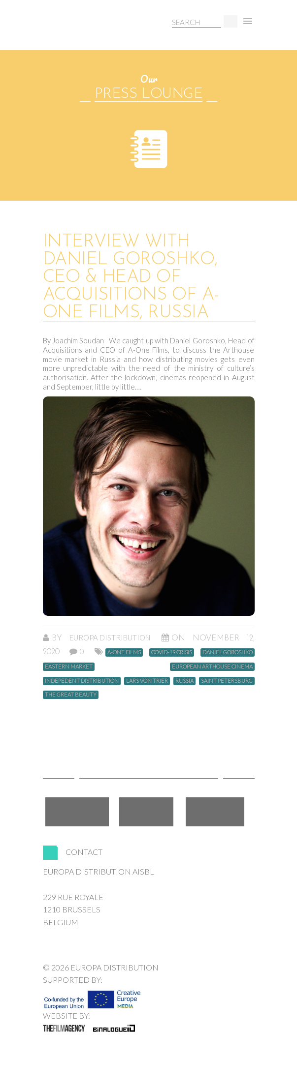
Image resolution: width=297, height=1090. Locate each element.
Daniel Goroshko (227, 652)
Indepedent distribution (82, 680)
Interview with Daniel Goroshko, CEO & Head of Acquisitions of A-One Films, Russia (131, 277)
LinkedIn (215, 811)
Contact (84, 851)
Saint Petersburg (227, 680)
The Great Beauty (71, 694)
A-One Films (124, 652)
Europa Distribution (89, 32)
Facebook (77, 811)
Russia (184, 680)
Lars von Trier (147, 680)
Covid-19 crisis (171, 652)
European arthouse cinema (212, 666)
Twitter (146, 811)
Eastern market (69, 666)
